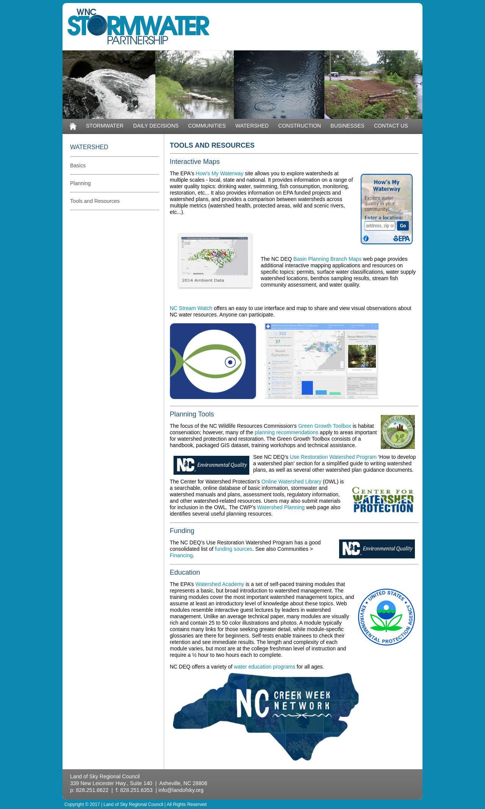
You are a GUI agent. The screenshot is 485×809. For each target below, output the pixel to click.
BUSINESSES (347, 126)
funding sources (233, 549)
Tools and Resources (95, 201)
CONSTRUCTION (299, 126)
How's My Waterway (220, 173)
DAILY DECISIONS (155, 126)
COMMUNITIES (207, 126)
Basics (78, 165)
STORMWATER (105, 126)
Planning (80, 183)
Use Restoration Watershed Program (333, 457)
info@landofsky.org (180, 790)
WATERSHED (252, 126)
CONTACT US (391, 126)
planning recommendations (286, 432)
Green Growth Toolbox (324, 426)
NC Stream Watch (191, 308)
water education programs (264, 667)
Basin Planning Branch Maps (328, 259)
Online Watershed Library (291, 482)
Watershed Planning (281, 507)
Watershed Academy (220, 584)
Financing (181, 555)
